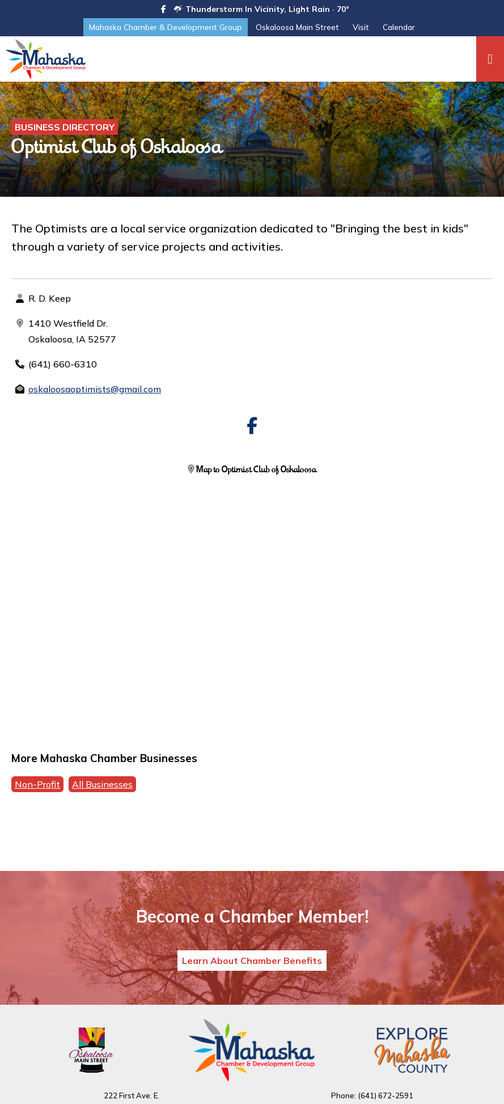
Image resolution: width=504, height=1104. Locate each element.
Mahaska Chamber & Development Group (165, 27)
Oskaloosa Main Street (297, 27)
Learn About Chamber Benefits (252, 960)
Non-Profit (37, 784)
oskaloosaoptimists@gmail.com (94, 389)
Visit (361, 27)
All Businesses (102, 784)
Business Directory (65, 127)
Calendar (399, 27)
